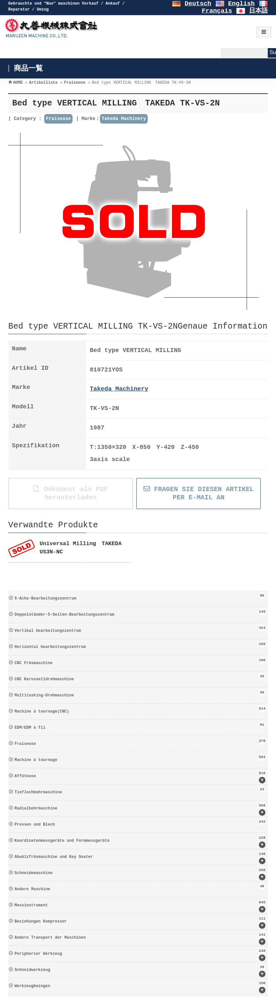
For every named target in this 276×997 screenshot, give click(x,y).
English (241, 3)
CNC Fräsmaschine (140, 661)
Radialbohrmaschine (140, 809)
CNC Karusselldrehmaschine (140, 677)
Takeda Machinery (124, 118)
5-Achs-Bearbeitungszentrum (140, 596)
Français (217, 11)
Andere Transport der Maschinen (140, 938)
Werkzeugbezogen (140, 986)
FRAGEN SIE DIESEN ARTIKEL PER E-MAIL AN (198, 493)
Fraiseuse (58, 118)
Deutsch (198, 3)
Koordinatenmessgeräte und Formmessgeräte (140, 841)
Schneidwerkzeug (140, 970)
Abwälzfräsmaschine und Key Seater (140, 857)
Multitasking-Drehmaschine (140, 693)
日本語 (258, 11)
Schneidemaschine (140, 873)
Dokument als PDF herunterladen (70, 493)
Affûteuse (140, 776)
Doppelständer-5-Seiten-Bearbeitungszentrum (140, 612)
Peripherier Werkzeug (140, 954)
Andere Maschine (140, 887)
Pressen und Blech (140, 822)
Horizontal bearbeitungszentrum (140, 645)
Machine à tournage (140, 758)
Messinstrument (140, 906)
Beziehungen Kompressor (140, 922)
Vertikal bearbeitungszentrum (140, 629)
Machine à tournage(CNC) (140, 709)
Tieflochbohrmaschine (140, 790)
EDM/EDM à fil (140, 725)
